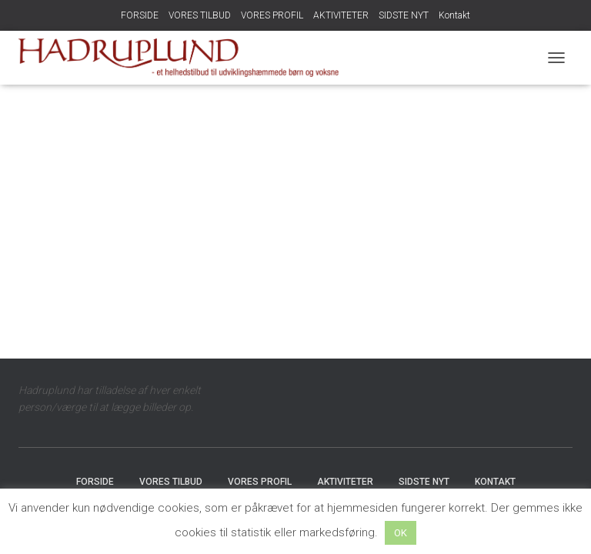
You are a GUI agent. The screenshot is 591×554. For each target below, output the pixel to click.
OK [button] (400, 533)
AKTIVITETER (341, 15)
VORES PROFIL (272, 15)
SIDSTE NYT (404, 15)
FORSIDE (140, 15)
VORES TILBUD (200, 15)
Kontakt (454, 15)
